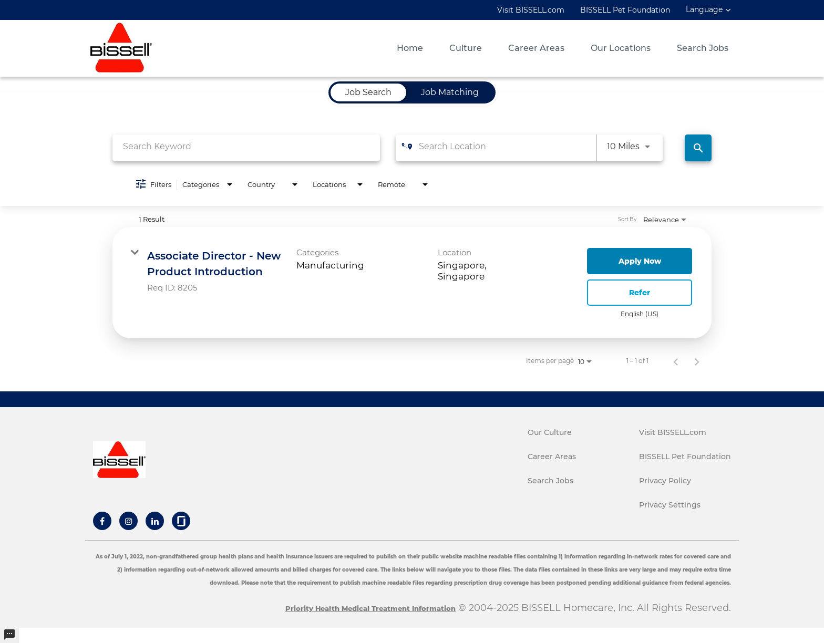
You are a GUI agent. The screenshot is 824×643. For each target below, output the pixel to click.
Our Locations (621, 48)
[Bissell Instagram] (128, 521)
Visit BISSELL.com (530, 10)
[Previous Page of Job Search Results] (675, 360)
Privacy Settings (670, 505)
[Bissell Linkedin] (155, 521)
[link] (412, 282)
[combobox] (246, 146)
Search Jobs (702, 48)
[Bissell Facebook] (102, 521)
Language (704, 9)
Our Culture (550, 432)
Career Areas (536, 48)
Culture (465, 48)
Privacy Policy (665, 480)
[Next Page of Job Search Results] (696, 360)
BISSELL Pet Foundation (625, 10)
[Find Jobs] (698, 147)
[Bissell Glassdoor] (181, 521)
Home (410, 48)
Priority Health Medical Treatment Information (370, 608)
